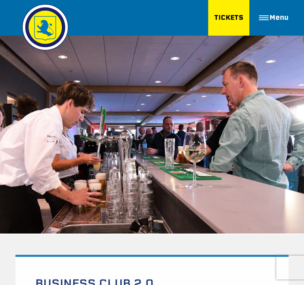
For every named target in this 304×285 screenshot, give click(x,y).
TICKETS (228, 17)
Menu (274, 17)
